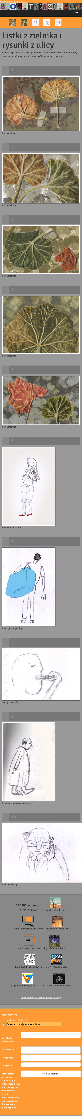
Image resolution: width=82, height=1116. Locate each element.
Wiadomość (7, 1049)
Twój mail (6, 1065)
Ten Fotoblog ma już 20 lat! (41, 5)
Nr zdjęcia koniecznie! (7, 1040)
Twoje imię (7, 1057)
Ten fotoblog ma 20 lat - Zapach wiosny (41, 997)
